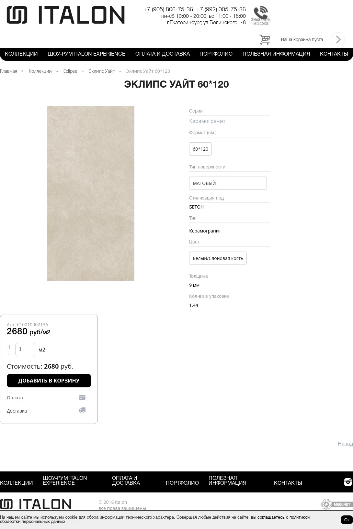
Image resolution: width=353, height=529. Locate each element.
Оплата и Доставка (162, 54)
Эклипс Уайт (102, 71)
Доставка (17, 411)
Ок (346, 519)
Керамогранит (207, 120)
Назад (345, 444)
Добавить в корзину (49, 380)
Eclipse (70, 71)
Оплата (15, 397)
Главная (8, 71)
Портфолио (216, 54)
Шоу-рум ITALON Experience (86, 54)
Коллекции (21, 54)
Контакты (334, 54)
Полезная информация (276, 54)
